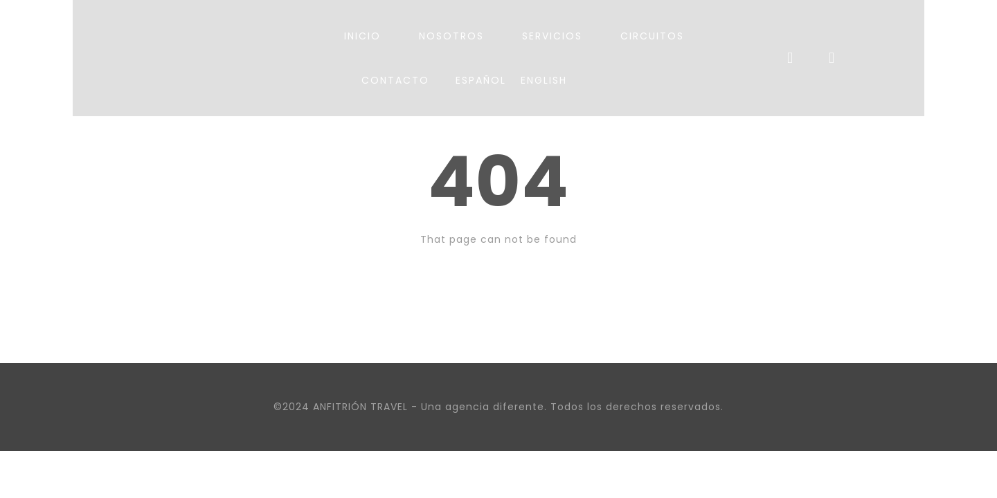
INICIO (362, 36)
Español (481, 80)
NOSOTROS (451, 36)
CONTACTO (395, 80)
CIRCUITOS (652, 36)
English (544, 80)
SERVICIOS (552, 36)
